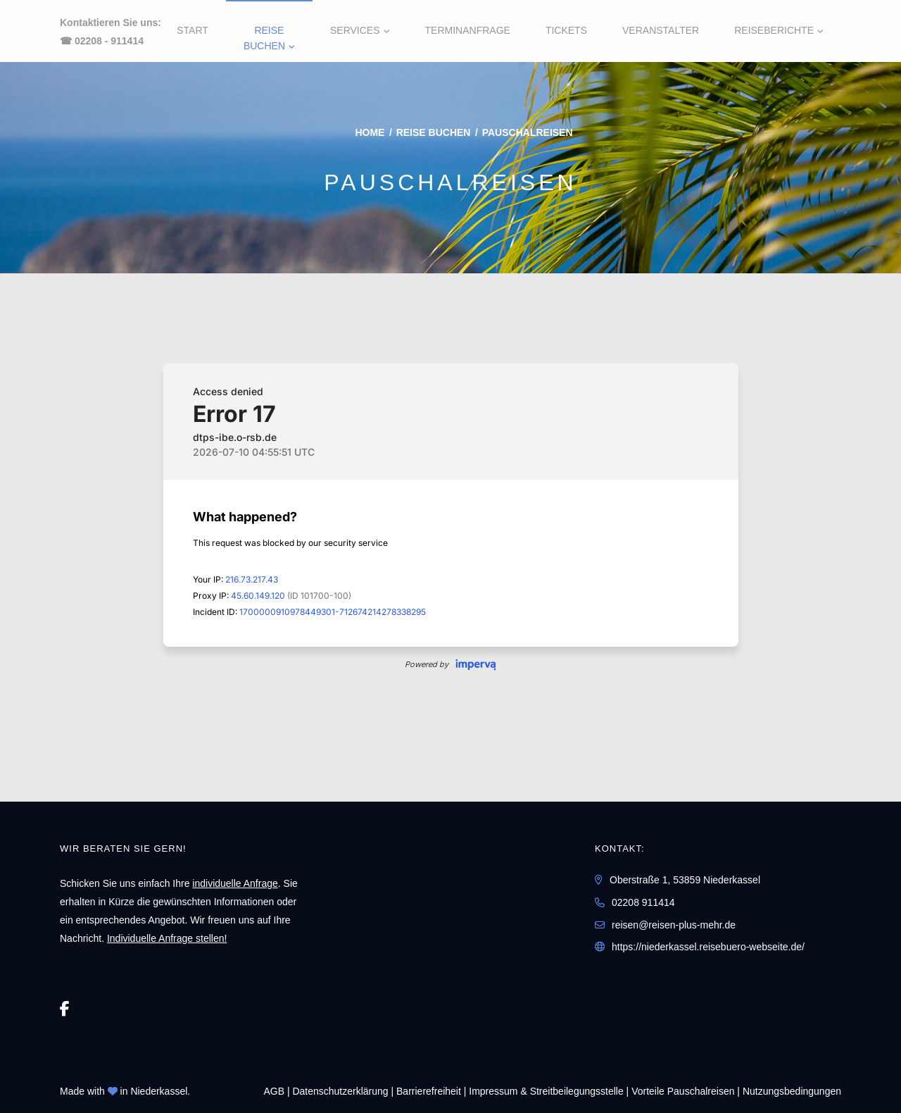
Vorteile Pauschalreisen (682, 1091)
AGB (273, 1091)
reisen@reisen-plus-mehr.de (674, 925)
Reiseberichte (774, 30)
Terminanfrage (467, 30)
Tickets (566, 30)
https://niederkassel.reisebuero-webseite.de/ (708, 946)
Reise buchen (264, 38)
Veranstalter (660, 30)
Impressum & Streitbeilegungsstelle (546, 1091)
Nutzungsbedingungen (792, 1091)
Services (355, 30)
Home (369, 132)
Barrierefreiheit (428, 1091)
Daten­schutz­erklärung (340, 1091)
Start (192, 30)
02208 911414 (643, 902)
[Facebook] (65, 1009)
